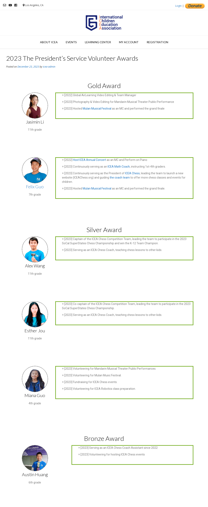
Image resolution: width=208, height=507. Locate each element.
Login (178, 6)
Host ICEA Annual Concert (89, 159)
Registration (157, 42)
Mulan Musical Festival (97, 108)
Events (71, 42)
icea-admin (49, 66)
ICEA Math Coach (119, 166)
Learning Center (98, 42)
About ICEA (49, 42)
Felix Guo (35, 186)
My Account (129, 42)
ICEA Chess (132, 173)
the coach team (120, 177)
